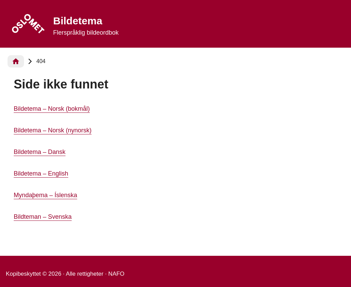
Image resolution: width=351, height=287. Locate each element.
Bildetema (77, 20)
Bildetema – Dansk (39, 151)
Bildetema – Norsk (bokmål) (52, 108)
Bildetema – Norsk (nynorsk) (53, 130)
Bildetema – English (41, 173)
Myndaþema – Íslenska (45, 195)
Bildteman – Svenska (43, 216)
